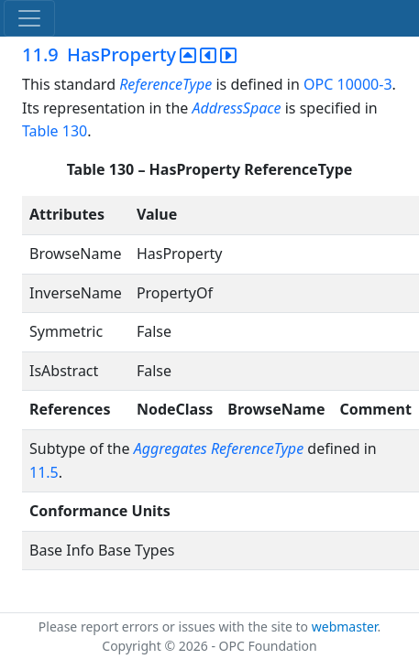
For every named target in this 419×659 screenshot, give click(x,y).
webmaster (345, 626)
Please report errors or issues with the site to (175, 626)
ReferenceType (165, 84)
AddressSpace (236, 108)
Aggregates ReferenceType (218, 448)
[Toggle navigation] (29, 18)
